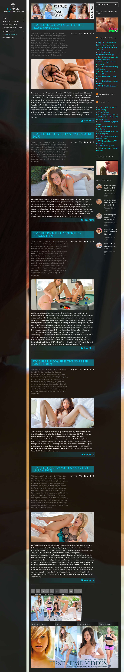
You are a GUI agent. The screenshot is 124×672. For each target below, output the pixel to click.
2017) (37, 36)
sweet (33, 505)
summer (60, 502)
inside (38, 493)
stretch (50, 157)
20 (71, 591)
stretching (56, 157)
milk (58, 45)
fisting (33, 43)
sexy (59, 50)
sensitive (34, 386)
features (51, 486)
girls (40, 45)
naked (33, 261)
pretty (54, 500)
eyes (45, 486)
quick (58, 500)
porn (32, 50)
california (51, 249)
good (62, 253)
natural (55, 152)
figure (52, 40)
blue (45, 481)
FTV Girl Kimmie (60, 241)
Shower (53, 265)
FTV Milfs (103, 102)
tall (62, 157)
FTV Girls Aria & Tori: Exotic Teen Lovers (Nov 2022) (110, 231)
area (64, 36)
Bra (44, 145)
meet (54, 45)
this (40, 52)
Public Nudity (50, 50)
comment (34, 251)
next (32, 498)
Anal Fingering (57, 36)
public (43, 50)
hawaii (33, 256)
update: (56, 270)
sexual (47, 265)
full (52, 253)
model (39, 48)
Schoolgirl (34, 265)
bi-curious (41, 249)
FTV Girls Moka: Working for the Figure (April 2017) (58, 26)
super (65, 502)
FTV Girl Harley (61, 476)
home (42, 256)
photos (64, 48)
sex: (56, 50)
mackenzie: (42, 258)
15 (47, 591)
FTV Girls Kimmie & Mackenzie (52, 244)
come (66, 481)
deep (44, 483)
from (32, 149)
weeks (43, 273)
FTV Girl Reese (60, 142)
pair (49, 498)
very (54, 52)
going (50, 490)
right (56, 154)
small (33, 157)
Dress (49, 374)
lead (59, 493)
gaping (33, 45)
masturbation (47, 45)
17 (57, 591)
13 (38, 591)
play (37, 263)
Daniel (48, 33)
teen (64, 268)
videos (63, 52)
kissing (56, 256)
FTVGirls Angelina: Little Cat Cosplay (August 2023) (110, 202)
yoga (42, 55)
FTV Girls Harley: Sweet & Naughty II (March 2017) (61, 469)
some (58, 265)
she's (33, 502)
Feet (56, 486)
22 (80, 591)
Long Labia (45, 149)
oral (43, 261)
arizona (62, 246)
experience (60, 38)
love (36, 258)
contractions (43, 251)
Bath (63, 478)
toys (50, 52)
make (44, 495)
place (33, 263)
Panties (53, 498)
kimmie (47, 256)
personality (35, 500)
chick (37, 38)
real (62, 500)
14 (43, 591)
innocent (49, 379)
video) (58, 52)
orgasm (54, 48)
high (37, 256)
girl (37, 45)
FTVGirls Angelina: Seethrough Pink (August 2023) (110, 188)
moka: (44, 48)
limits (66, 493)
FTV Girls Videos (107, 37)
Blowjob (40, 481)
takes (38, 505)
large (55, 493)
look (50, 149)
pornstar (37, 50)
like (66, 256)
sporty (45, 157)
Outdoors (44, 498)
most (58, 495)
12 (33, 591)
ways (38, 273)
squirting (34, 268)
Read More (88, 120)
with (32, 55)
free (59, 43)
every (59, 251)
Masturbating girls (105, 95)
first (61, 40)
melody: (43, 382)
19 (66, 591)
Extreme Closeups (44, 40)
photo (60, 48)
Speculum (34, 52)
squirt (63, 265)
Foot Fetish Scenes (50, 43)
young (47, 55)
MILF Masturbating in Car (106, 146)
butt (47, 145)
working (37, 55)
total (47, 52)
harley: (63, 490)
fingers (57, 40)
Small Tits (39, 157)
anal (50, 36)
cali (46, 249)
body (32, 38)
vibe (64, 270)
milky (62, 45)
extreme (34, 40)
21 (75, 591)
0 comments (57, 55)
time (43, 52)
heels (44, 379)
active (47, 36)
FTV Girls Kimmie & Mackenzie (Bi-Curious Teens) (57, 235)
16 (52, 591)
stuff (60, 268)
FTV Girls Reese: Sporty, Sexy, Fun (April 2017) (62, 135)
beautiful (34, 249)
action (42, 36)
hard (58, 490)
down (54, 38)
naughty (38, 261)
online (49, 48)
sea (40, 265)
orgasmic (54, 261)
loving (55, 149)
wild (47, 273)
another (52, 246)
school (61, 263)
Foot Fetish (39, 43)
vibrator (60, 505)
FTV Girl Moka (59, 33)
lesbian (61, 256)
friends (65, 147)
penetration (63, 498)
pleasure (42, 263)
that (37, 270)
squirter (53, 386)
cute (58, 145)
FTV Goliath (35, 490)
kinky (42, 493)
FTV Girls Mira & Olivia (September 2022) (110, 246)
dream (54, 251)
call (55, 481)
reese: (52, 154)
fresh (63, 43)
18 (61, 591)
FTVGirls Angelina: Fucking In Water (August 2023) (110, 217)
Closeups (42, 38)
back (67, 246)
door (47, 483)
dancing (49, 38)
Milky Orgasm (47, 152)
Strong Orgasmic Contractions (48, 268)
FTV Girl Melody (61, 370)
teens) (33, 270)
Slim (63, 50)
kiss (51, 256)
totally (37, 159)
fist (64, 40)
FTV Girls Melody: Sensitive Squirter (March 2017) (60, 363)
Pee (58, 498)
